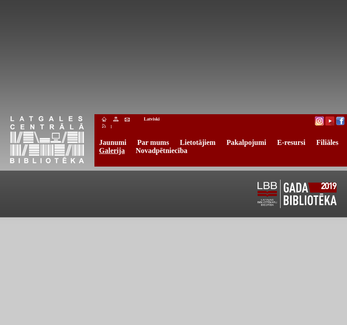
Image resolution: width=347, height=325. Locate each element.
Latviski (151, 118)
